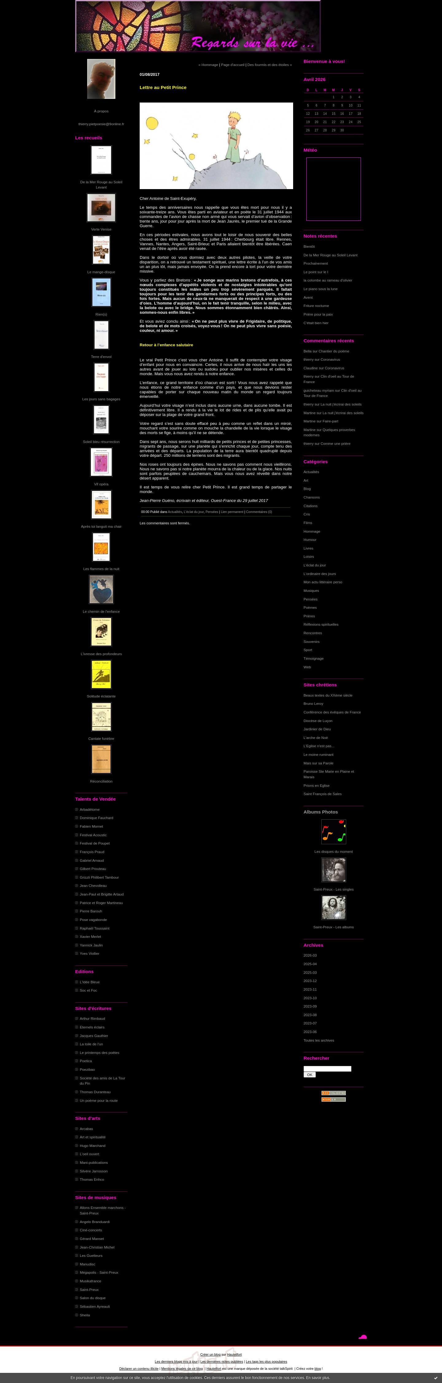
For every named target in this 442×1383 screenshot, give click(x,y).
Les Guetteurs (91, 1255)
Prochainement (316, 263)
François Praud (92, 852)
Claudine (311, 368)
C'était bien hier (316, 323)
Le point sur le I (316, 272)
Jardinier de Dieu (317, 729)
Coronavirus (330, 359)
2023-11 (310, 989)
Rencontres (313, 633)
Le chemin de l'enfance (101, 611)
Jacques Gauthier (94, 1036)
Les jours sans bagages (101, 399)
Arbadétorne (90, 809)
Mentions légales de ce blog (182, 1368)
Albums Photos (321, 811)
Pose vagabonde (93, 920)
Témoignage (314, 658)
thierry (309, 359)
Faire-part (330, 421)
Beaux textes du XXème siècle (328, 695)
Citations (311, 506)
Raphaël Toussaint (94, 928)
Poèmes (310, 607)
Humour (310, 540)
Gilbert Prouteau (93, 869)
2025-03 (310, 972)
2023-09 (310, 1006)
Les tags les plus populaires (266, 1361)
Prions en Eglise (317, 785)
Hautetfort (234, 1354)
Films (308, 523)
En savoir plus (317, 1378)
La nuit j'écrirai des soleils (341, 404)
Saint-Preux (89, 1290)
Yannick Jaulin (91, 945)
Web (307, 667)
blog (318, 1368)
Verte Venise (101, 229)
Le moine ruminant (318, 754)
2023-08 (310, 1015)
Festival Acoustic (93, 835)
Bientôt (309, 246)
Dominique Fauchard (96, 818)
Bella (308, 351)
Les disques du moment (334, 851)
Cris (307, 514)
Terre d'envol (101, 357)
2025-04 (310, 964)
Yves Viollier (89, 953)
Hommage (312, 531)
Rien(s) (101, 314)
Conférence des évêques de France (332, 712)
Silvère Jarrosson (94, 1171)
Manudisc (87, 1264)
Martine (310, 413)
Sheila (85, 1315)
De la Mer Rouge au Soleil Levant (331, 255)
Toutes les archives (319, 1040)
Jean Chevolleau (93, 886)
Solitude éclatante (101, 696)
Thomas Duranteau (95, 1092)
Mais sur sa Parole (318, 763)
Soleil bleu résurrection (101, 442)
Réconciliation (101, 781)
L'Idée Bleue (90, 982)
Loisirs (309, 556)
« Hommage (208, 65)
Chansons (312, 497)
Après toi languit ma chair (101, 526)
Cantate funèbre (101, 738)
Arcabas (86, 1129)
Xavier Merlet (90, 936)
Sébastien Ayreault (95, 1306)
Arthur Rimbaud (92, 1018)
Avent (308, 297)
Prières (309, 616)
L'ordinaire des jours (320, 574)
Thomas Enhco (92, 1179)
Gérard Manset (92, 1239)
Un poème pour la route (99, 1100)
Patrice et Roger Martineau (101, 903)
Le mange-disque (101, 272)
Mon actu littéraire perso (323, 582)
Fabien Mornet (91, 826)
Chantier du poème (334, 351)
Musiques (311, 590)
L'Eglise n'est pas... (319, 746)
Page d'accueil (232, 65)
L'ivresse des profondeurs (101, 654)
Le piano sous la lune (321, 289)
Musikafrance (90, 1281)
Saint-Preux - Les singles (334, 889)
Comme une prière (336, 443)
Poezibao (87, 1069)
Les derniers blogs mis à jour (176, 1361)
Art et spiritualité (93, 1137)
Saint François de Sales (323, 794)
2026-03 (310, 955)
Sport (308, 650)
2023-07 (310, 1023)
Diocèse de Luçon (318, 721)
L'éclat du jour (315, 565)
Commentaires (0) (259, 512)
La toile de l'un (91, 1044)
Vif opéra (101, 484)
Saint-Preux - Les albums (333, 927)
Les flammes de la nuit (101, 569)
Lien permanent (232, 512)
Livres (308, 548)
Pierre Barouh (91, 911)
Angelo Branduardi (95, 1222)
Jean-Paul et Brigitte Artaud (102, 894)
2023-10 (310, 998)
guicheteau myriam (319, 390)
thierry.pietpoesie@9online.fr (101, 124)
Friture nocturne (316, 306)
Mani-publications (94, 1162)
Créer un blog (210, 1354)
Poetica (86, 1061)
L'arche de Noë (316, 738)
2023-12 (310, 981)
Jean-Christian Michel (97, 1247)
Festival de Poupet (95, 843)
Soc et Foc (88, 990)
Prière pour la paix (318, 314)
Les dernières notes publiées (221, 1361)
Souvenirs (312, 641)
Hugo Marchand (93, 1146)
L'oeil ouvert (89, 1154)
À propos (101, 111)
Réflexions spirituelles (321, 624)
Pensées (311, 599)
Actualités (311, 472)
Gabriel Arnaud (92, 860)
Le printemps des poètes (99, 1053)
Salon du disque (93, 1298)
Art (306, 480)
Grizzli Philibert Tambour (99, 877)
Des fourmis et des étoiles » (269, 65)
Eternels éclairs (92, 1027)
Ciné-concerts (91, 1230)
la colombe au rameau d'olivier (328, 280)
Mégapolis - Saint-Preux (99, 1272)
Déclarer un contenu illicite (139, 1368)
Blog (307, 489)
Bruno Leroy (313, 703)
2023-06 (310, 1032)
